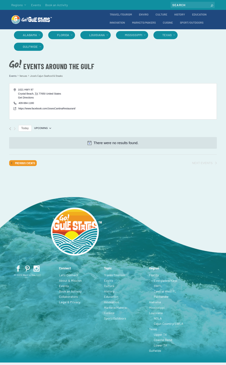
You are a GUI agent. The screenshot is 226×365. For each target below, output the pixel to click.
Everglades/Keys (165, 283)
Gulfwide (30, 49)
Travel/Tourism (121, 17)
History (179, 17)
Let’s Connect (68, 277)
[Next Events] (15, 131)
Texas (167, 37)
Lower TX (160, 348)
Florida (63, 37)
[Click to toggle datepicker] (42, 130)
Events (36, 5)
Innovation (117, 25)
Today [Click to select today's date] (25, 130)
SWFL (158, 288)
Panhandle (161, 299)
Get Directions (26, 100)
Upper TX (160, 337)
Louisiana (97, 37)
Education (199, 17)
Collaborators (68, 299)
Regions (17, 5)
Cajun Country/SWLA (168, 326)
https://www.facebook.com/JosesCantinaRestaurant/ (47, 111)
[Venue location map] (164, 103)
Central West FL (165, 294)
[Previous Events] (10, 131)
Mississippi (133, 37)
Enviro (143, 17)
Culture (161, 17)
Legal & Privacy (69, 304)
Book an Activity (56, 5)
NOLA (158, 321)
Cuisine (168, 25)
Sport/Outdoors (191, 25)
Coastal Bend (163, 342)
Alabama (30, 37)
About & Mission (70, 283)
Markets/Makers (144, 25)
